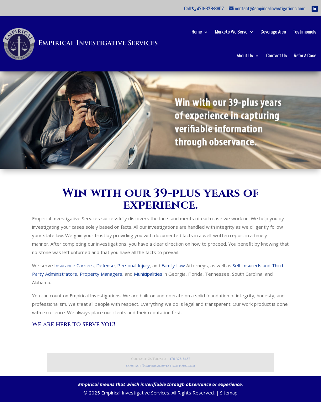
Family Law (173, 265)
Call (204, 9)
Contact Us (276, 56)
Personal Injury (133, 265)
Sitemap (229, 392)
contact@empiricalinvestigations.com (160, 365)
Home (197, 32)
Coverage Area (273, 32)
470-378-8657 (176, 359)
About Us (245, 56)
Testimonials (304, 32)
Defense (105, 265)
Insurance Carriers (74, 265)
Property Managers (101, 274)
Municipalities (148, 274)
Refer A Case (305, 56)
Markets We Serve (231, 32)
